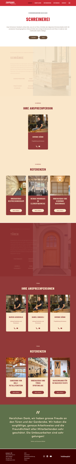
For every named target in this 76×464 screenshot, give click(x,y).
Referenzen (56, 3)
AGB (25, 453)
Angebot (30, 3)
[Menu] (69, 3)
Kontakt (64, 3)
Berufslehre (38, 3)
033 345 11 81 (9, 458)
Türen (43, 37)
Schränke (33, 37)
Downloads (27, 458)
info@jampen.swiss (10, 460)
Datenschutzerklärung (29, 456)
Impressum (27, 454)
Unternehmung (47, 3)
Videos (25, 460)
